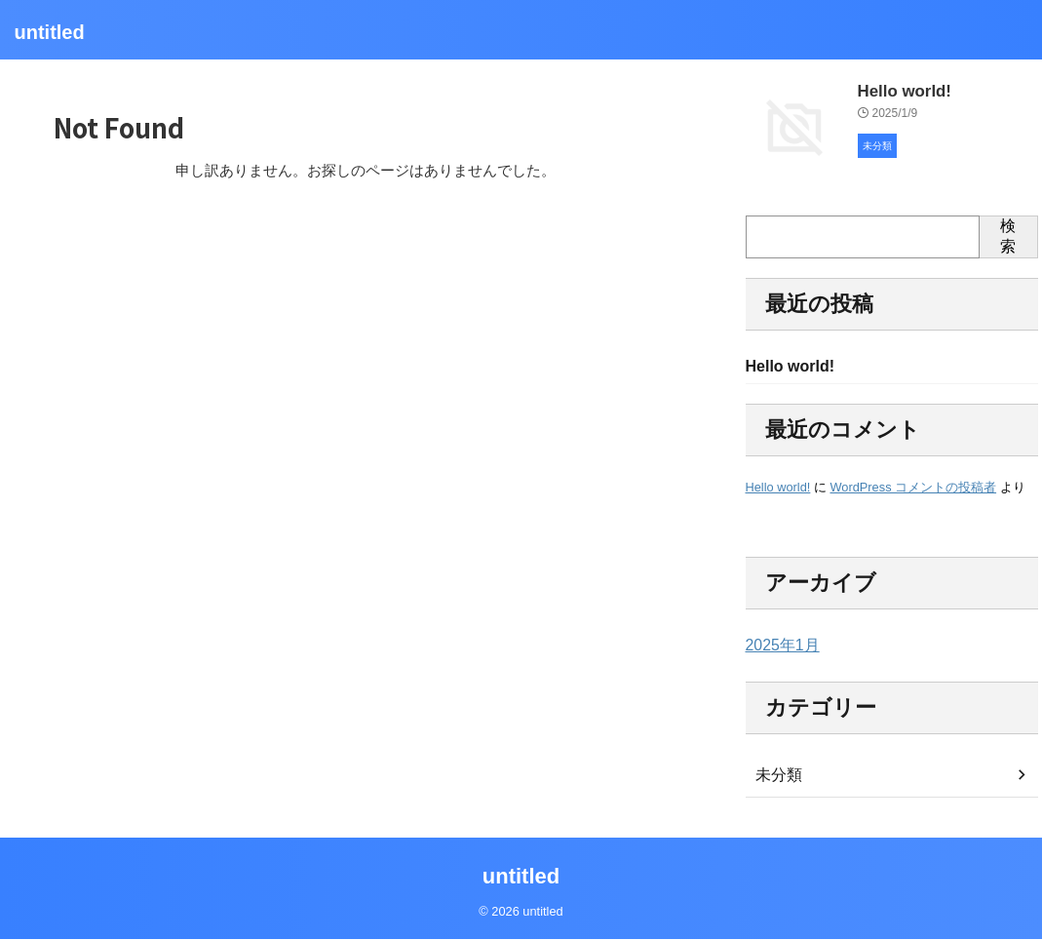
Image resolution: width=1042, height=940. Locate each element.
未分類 (775, 777)
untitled (50, 32)
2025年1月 (778, 647)
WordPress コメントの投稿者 (913, 489)
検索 (1008, 236)
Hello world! (898, 90)
